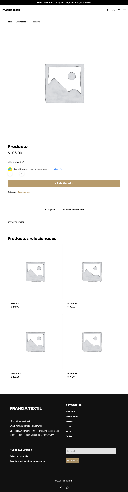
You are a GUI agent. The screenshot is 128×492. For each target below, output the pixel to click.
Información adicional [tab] (73, 209)
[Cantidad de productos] (16, 173)
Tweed (69, 421)
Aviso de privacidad (19, 456)
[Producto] (35, 271)
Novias (69, 431)
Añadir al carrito (64, 183)
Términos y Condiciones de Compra (27, 461)
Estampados (72, 416)
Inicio (10, 22)
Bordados (70, 411)
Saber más (57, 169)
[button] (124, 10)
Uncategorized (22, 22)
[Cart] (118, 10)
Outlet (69, 436)
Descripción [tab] (50, 209)
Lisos (68, 426)
